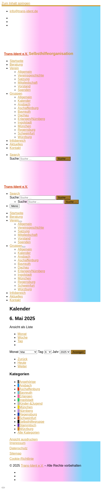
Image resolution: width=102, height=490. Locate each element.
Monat (22, 334)
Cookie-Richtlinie (21, 458)
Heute (22, 362)
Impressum (17, 443)
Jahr (55, 352)
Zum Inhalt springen (16, 3)
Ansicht (23, 439)
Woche (23, 337)
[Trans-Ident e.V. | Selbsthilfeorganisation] (27, 49)
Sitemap (15, 453)
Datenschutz (18, 448)
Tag (20, 341)
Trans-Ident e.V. (32, 465)
